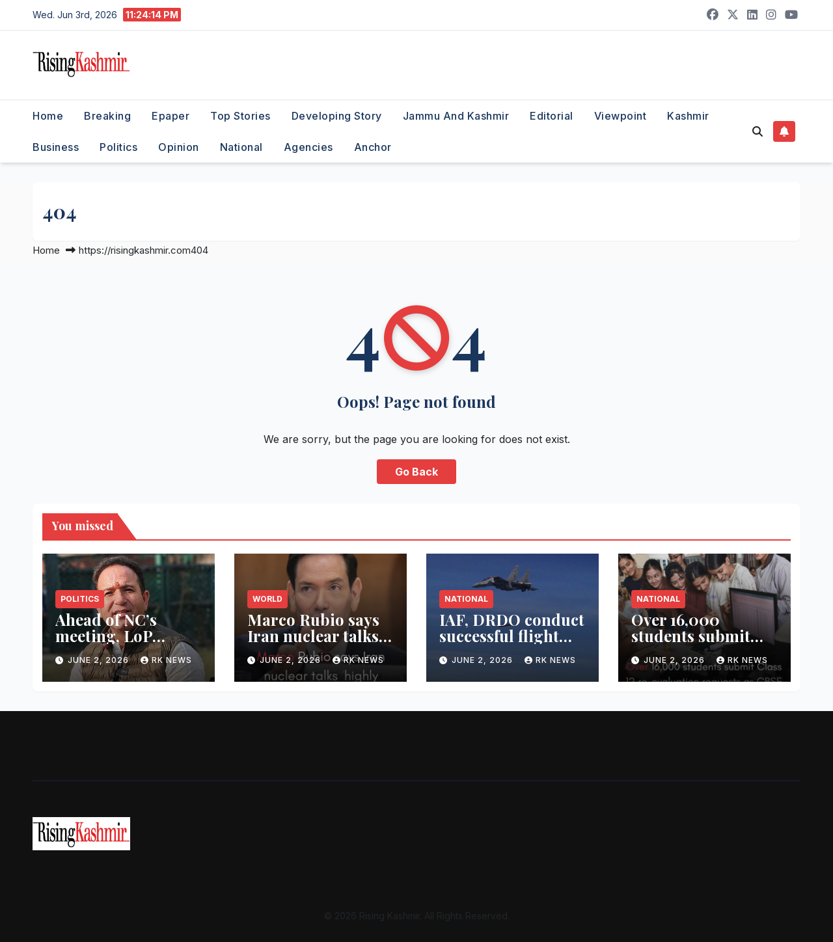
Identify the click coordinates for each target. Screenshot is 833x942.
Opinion (178, 147)
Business (56, 147)
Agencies (308, 147)
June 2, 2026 (99, 660)
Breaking (107, 115)
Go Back (416, 471)
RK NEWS (166, 660)
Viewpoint (620, 115)
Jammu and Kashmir (456, 115)
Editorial (551, 115)
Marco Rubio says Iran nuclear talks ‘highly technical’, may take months (313, 644)
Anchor (373, 147)
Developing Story (337, 115)
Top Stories (240, 115)
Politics (118, 147)
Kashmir (688, 115)
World (267, 599)
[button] (757, 131)
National (241, 147)
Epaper (170, 115)
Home (48, 115)
